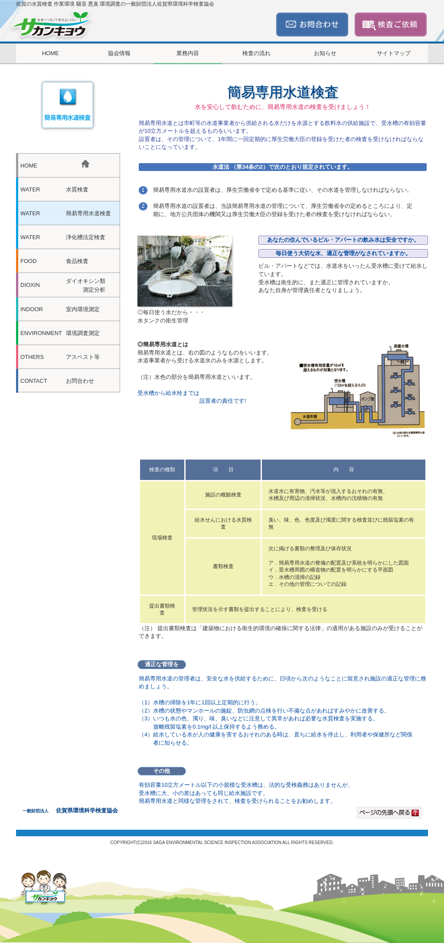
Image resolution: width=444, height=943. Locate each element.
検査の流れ (256, 53)
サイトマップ (394, 53)
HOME (50, 53)
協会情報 (119, 53)
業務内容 (187, 53)
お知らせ (325, 53)
